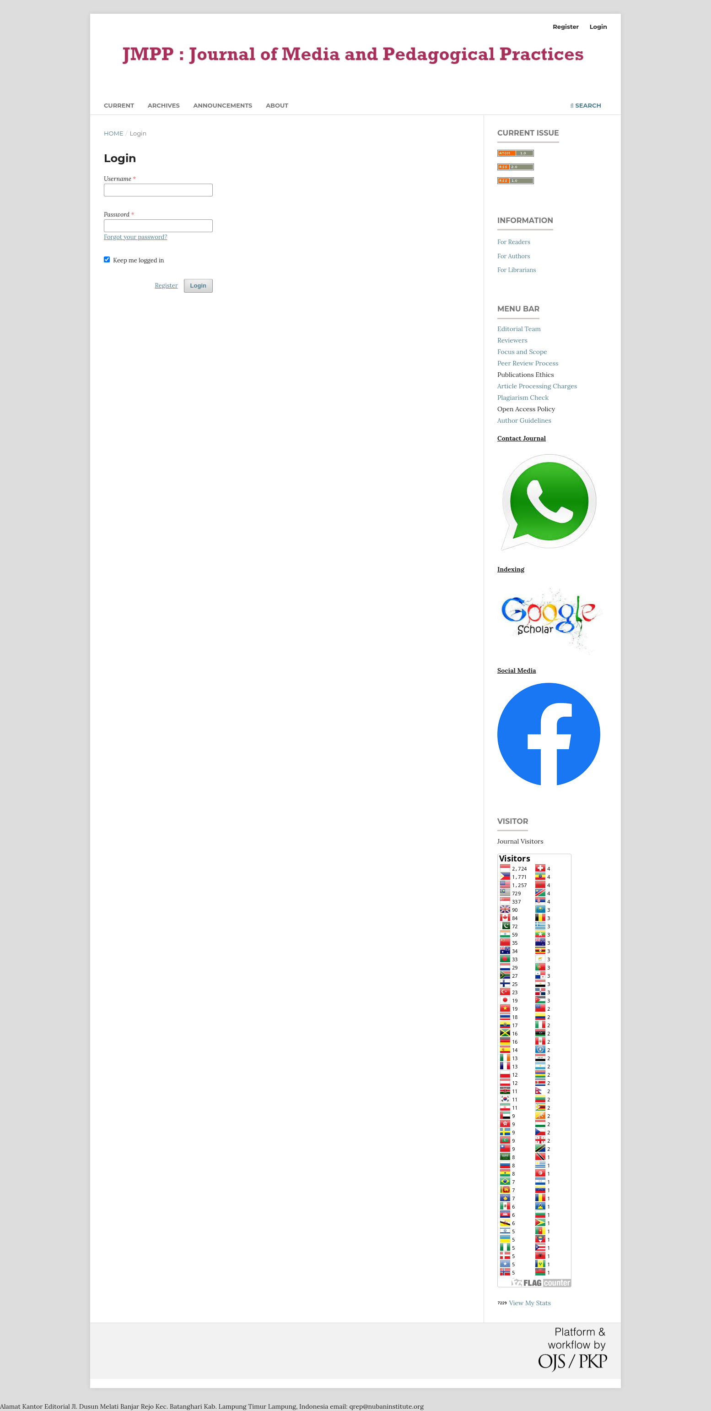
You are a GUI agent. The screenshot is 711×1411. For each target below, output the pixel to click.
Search (586, 105)
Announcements (223, 105)
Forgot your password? (135, 237)
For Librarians (516, 270)
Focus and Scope (522, 352)
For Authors (513, 256)
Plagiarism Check (523, 397)
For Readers (513, 242)
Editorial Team (519, 329)
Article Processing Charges (537, 386)
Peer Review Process (527, 363)
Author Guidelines (524, 420)
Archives (164, 105)
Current (119, 105)
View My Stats (530, 1303)
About (277, 105)
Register (566, 26)
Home (114, 133)
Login (598, 26)
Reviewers (512, 340)
